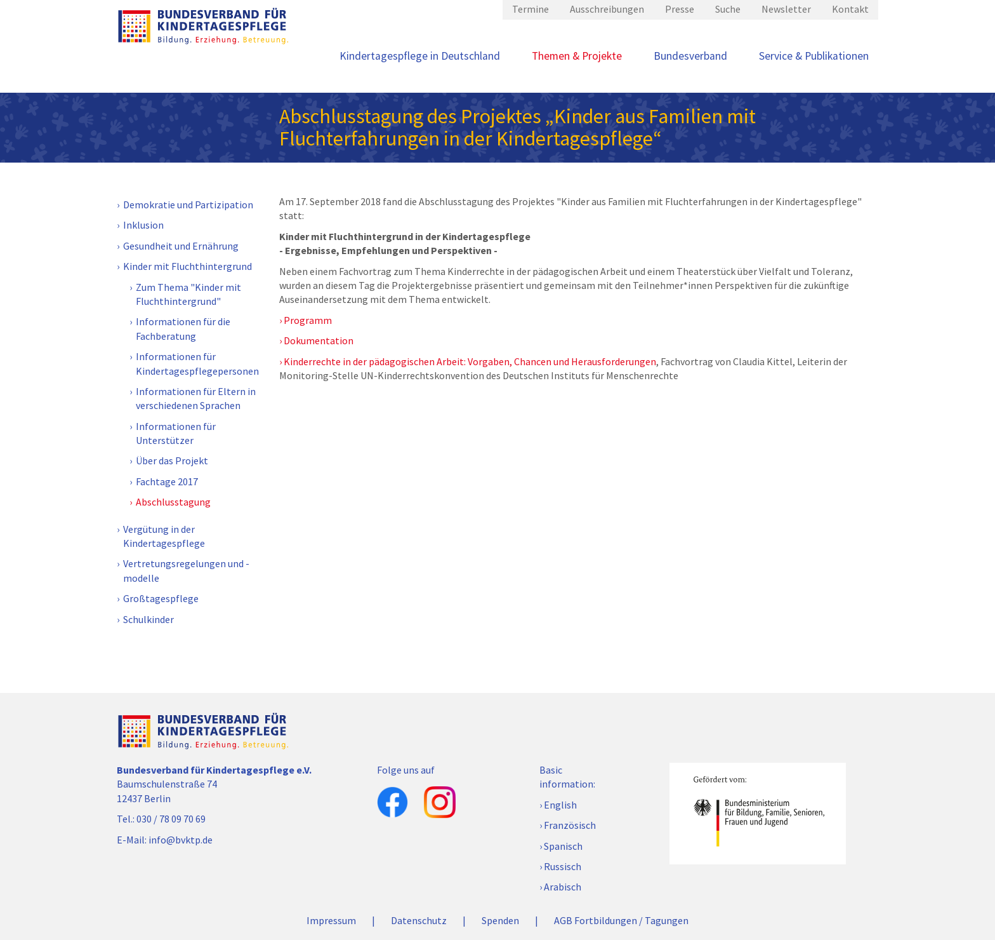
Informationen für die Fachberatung (183, 328)
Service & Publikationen (814, 56)
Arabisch (562, 886)
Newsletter (786, 9)
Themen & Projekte (577, 56)
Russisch (562, 866)
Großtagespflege (161, 598)
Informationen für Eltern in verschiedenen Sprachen (196, 398)
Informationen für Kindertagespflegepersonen (197, 363)
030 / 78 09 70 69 (171, 818)
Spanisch (563, 846)
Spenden (500, 920)
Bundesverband (690, 56)
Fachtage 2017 (167, 481)
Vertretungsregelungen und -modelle (186, 570)
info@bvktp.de (180, 839)
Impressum (331, 920)
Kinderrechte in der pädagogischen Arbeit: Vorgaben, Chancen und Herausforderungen (470, 361)
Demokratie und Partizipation (188, 204)
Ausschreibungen (607, 9)
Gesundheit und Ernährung (181, 245)
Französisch (570, 825)
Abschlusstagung (173, 501)
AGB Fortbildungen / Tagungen (621, 920)
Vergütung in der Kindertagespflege (164, 536)
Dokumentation (318, 340)
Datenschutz (419, 920)
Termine (530, 9)
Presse (679, 9)
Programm (308, 320)
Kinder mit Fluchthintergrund (187, 266)
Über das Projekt (172, 460)
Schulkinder (148, 619)
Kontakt (850, 9)
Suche (728, 9)
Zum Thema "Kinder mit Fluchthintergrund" (188, 294)
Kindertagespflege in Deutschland (419, 56)
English (560, 804)
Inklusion (143, 224)
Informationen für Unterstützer (176, 433)
